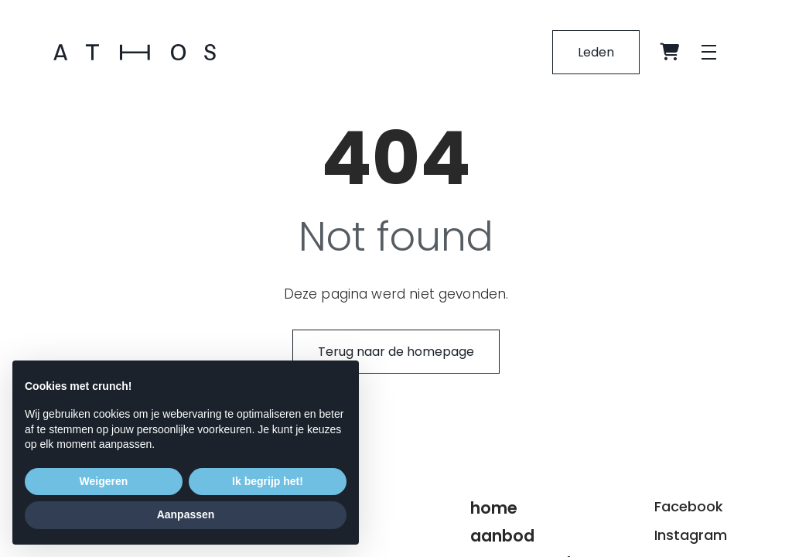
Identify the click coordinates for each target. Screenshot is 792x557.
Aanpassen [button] (186, 514)
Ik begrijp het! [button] (267, 481)
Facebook (688, 506)
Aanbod (502, 536)
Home (493, 508)
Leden (596, 52)
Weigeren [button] (104, 481)
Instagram (690, 535)
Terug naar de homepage (396, 352)
